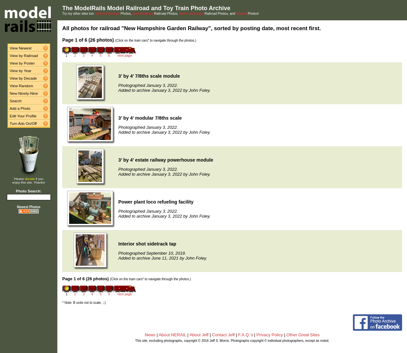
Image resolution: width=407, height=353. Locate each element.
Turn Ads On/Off (23, 124)
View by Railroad (24, 56)
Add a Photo (20, 108)
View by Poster (22, 63)
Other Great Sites (303, 334)
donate (30, 179)
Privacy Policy (270, 334)
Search (16, 101)
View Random (21, 86)
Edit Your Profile (23, 116)
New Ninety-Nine (24, 93)
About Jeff (198, 334)
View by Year (20, 71)
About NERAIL (172, 334)
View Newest (20, 48)
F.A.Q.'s (245, 334)
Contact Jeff (223, 334)
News (150, 334)
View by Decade (23, 78)
